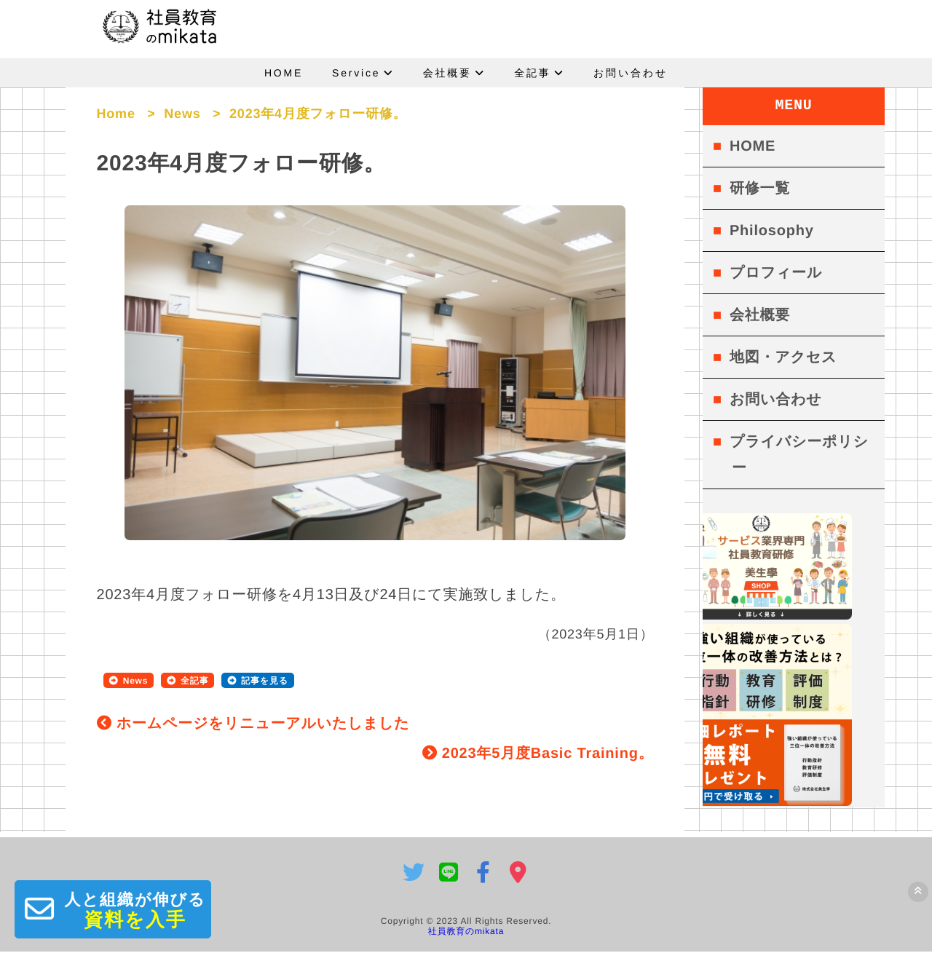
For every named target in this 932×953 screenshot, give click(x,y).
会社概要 (447, 73)
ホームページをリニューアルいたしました (253, 729)
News (182, 113)
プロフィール (776, 273)
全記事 (532, 73)
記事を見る (264, 686)
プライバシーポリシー (799, 455)
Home (116, 113)
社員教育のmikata (466, 933)
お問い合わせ (630, 73)
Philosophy (772, 231)
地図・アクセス (783, 357)
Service (356, 73)
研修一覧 (760, 189)
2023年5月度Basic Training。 (538, 759)
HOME (283, 73)
